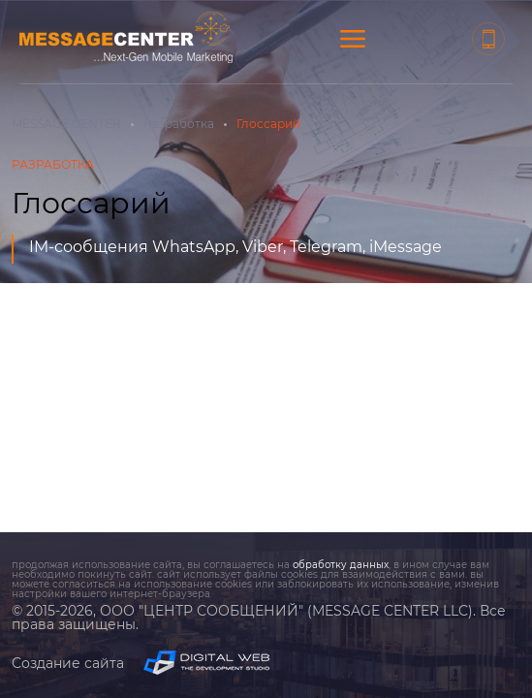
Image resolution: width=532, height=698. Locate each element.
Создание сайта (140, 662)
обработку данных (341, 564)
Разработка (178, 123)
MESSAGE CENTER (66, 123)
